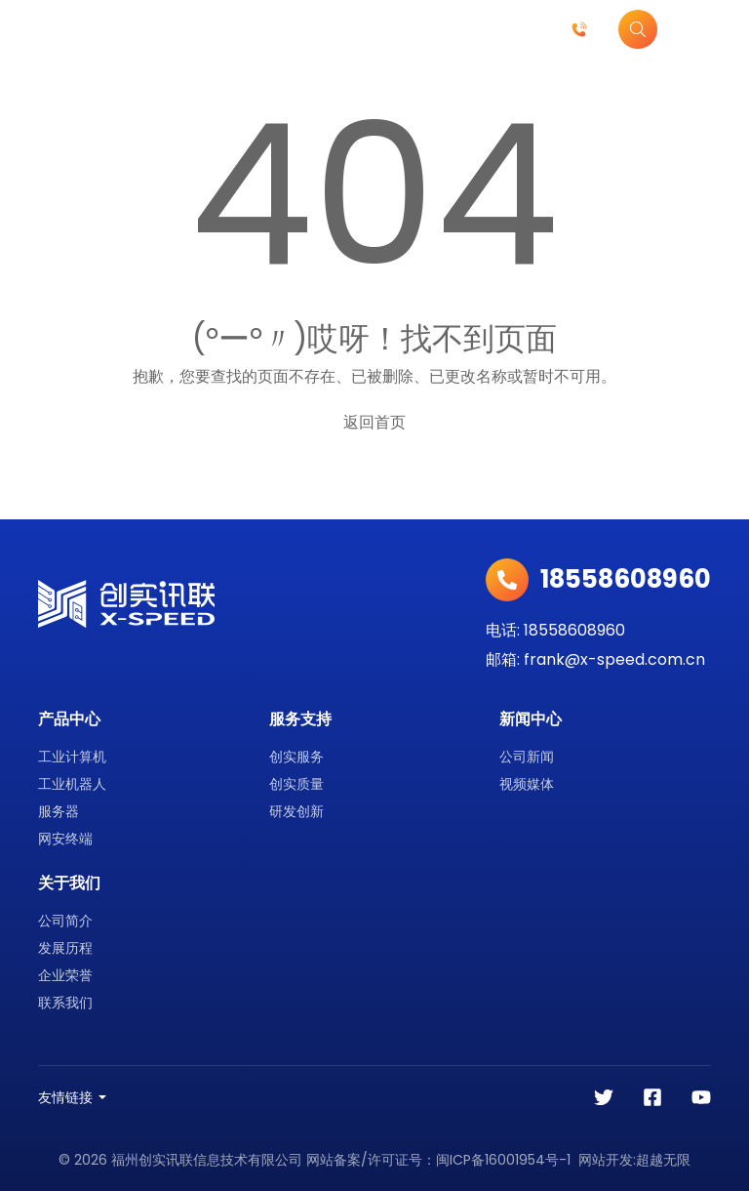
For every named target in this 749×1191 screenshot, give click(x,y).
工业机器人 (72, 784)
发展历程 (65, 948)
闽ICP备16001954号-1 (503, 1160)
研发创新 (296, 811)
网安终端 (65, 838)
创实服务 (296, 756)
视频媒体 (526, 784)
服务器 (58, 811)
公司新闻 (526, 756)
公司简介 (65, 920)
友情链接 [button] (65, 1097)
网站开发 (605, 1160)
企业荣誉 (65, 975)
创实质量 (296, 784)
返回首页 (374, 422)
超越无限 (663, 1160)
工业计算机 (72, 756)
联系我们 (65, 1002)
